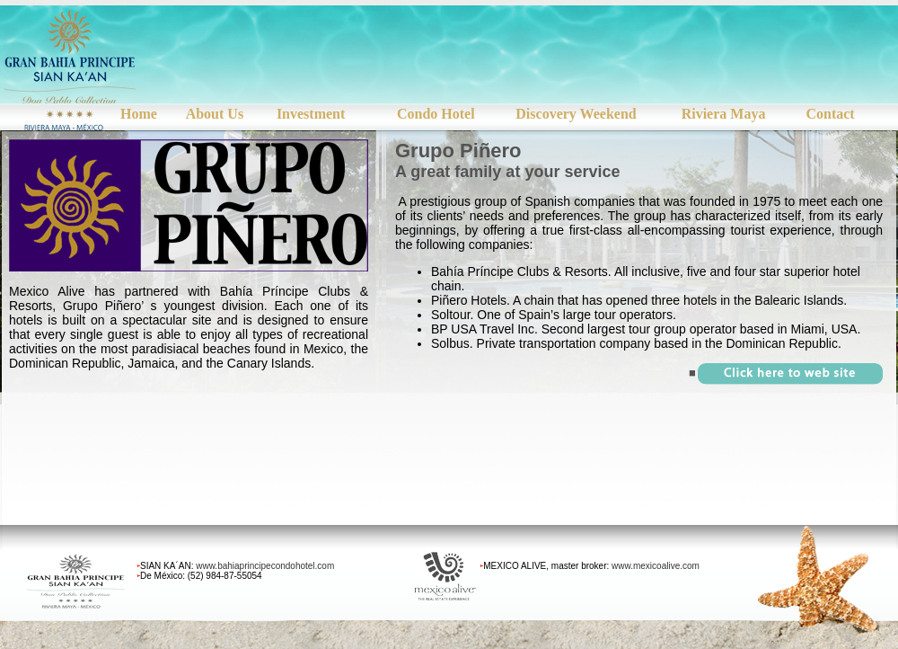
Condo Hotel (436, 113)
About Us (214, 113)
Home (138, 113)
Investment (311, 113)
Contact (830, 113)
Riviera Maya (724, 113)
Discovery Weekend (575, 113)
